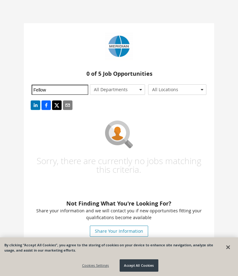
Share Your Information (119, 231)
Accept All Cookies (139, 265)
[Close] (228, 247)
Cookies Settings (95, 265)
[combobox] (117, 89)
